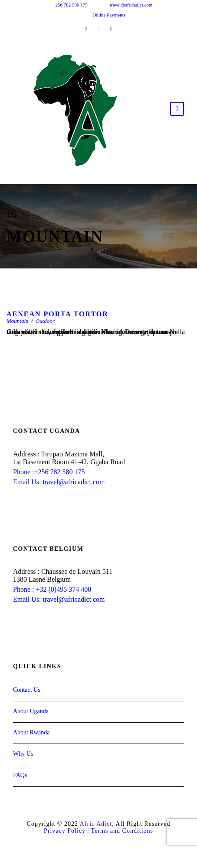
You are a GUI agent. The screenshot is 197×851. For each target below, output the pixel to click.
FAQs (20, 775)
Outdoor (45, 321)
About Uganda (31, 711)
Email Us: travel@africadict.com (59, 482)
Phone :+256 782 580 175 (49, 472)
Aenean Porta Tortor (57, 314)
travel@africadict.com (131, 4)
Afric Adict (96, 824)
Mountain (18, 321)
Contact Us (26, 690)
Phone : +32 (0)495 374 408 (52, 589)
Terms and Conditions (122, 831)
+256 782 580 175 (70, 4)
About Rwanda (31, 732)
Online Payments (109, 14)
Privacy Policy (64, 831)
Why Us (23, 753)
